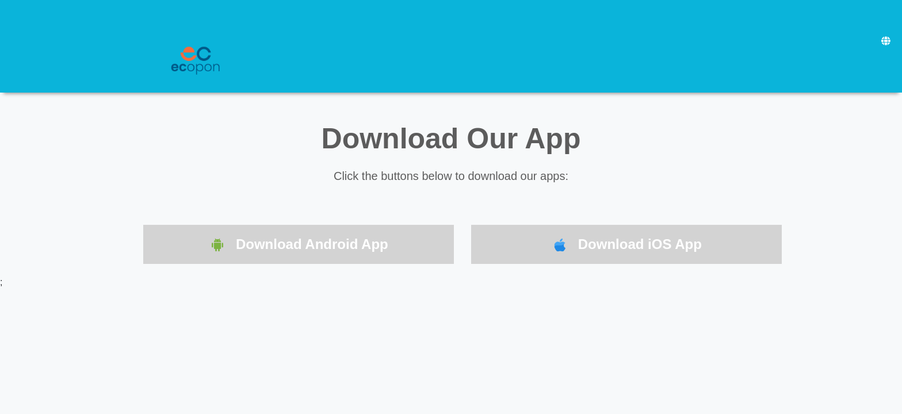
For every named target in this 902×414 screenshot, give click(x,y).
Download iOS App (626, 245)
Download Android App (298, 245)
